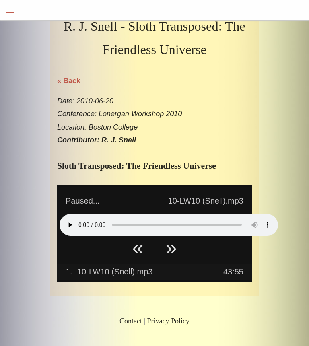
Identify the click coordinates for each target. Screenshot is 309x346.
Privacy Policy (168, 321)
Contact (130, 321)
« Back (68, 81)
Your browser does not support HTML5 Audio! (169, 225)
